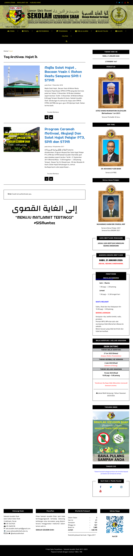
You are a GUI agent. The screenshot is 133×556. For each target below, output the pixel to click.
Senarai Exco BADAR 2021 (111, 230)
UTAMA (10, 31)
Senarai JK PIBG (110, 172)
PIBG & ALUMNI (81, 31)
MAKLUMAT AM (22, 2)
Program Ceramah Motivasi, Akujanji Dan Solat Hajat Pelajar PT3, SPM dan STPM (65, 135)
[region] (111, 436)
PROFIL (25, 31)
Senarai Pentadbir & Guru (111, 117)
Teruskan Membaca (53, 112)
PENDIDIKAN (62, 31)
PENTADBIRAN (42, 31)
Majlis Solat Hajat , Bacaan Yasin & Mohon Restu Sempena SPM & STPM (63, 73)
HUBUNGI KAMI (35, 2)
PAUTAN (65, 36)
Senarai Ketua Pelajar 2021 (111, 228)
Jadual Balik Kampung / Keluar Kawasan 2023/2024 (111, 394)
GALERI (118, 31)
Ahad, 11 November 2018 (55, 85)
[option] (26, 194)
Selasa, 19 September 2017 (56, 146)
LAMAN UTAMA (9, 2)
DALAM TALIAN (102, 31)
